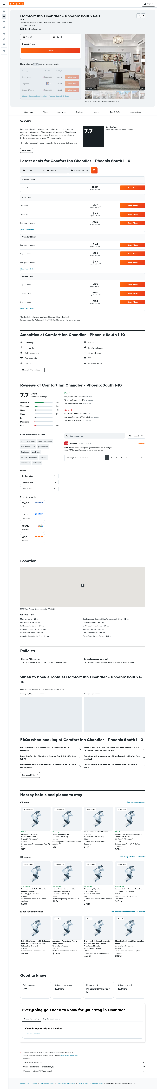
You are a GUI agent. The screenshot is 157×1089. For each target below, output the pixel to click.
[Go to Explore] (4, 33)
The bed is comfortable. (77, 403)
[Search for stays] (4, 16)
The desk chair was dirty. (77, 420)
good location (43, 447)
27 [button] (39, 83)
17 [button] (63, 71)
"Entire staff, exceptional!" (78, 400)
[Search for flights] (4, 11)
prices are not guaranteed (69, 1055)
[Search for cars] (4, 21)
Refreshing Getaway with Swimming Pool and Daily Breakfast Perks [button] (35, 942)
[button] (4, 3)
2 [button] (56, 60)
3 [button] (62, 60)
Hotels (35, 1084)
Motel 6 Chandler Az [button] (60, 834)
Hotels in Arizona (83, 1084)
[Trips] (4, 50)
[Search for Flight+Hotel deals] (4, 26)
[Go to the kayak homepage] (16, 3)
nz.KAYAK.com (25, 1084)
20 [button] (39, 77)
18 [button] (69, 71)
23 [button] (57, 77)
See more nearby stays (136, 802)
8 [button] (51, 65)
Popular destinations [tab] (51, 1019)
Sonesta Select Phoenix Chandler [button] (128, 889)
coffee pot (37, 463)
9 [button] (56, 65)
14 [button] (45, 71)
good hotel (36, 452)
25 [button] (68, 77)
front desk (25, 452)
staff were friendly (28, 447)
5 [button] (74, 60)
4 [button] (68, 60)
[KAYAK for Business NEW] (4, 44)
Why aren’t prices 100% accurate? (84, 1071)
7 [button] (45, 65)
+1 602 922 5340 (27, 25)
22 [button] (51, 77)
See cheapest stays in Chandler (132, 857)
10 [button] (63, 65)
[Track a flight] (4, 38)
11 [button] (68, 65)
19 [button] (74, 71)
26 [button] (74, 77)
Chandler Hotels (97, 1084)
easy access (25, 463)
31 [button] (63, 83)
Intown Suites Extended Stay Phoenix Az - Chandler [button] (64, 890)
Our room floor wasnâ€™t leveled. (81, 417)
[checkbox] (32, 505)
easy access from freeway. (78, 396)
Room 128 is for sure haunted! (80, 414)
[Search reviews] (97, 436)
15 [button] (51, 71)
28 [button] (45, 83)
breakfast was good (45, 441)
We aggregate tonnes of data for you (84, 1066)
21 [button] (45, 77)
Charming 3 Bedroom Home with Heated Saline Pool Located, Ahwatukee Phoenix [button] (97, 943)
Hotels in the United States (66, 1084)
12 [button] (74, 65)
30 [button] (57, 83)
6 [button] (39, 65)
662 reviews (36, 29)
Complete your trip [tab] (31, 1019)
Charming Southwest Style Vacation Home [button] (129, 942)
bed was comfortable (29, 457)
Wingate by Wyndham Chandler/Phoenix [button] (30, 835)
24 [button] (63, 77)
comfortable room (28, 441)
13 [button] (39, 71)
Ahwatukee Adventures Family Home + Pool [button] (64, 942)
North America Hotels (47, 1084)
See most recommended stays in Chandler (128, 911)
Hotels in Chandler (33, 1034)
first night (43, 457)
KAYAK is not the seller (84, 1062)
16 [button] (57, 71)
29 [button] (51, 83)
